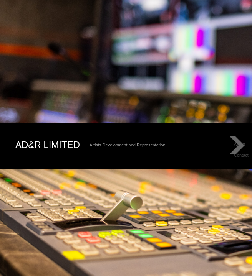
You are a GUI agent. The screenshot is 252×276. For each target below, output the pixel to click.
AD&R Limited (47, 145)
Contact (241, 155)
